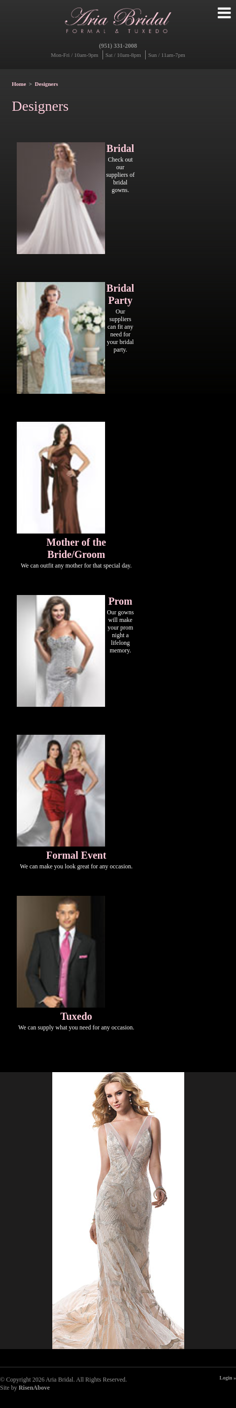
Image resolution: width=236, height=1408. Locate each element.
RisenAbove (34, 1387)
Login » (227, 1378)
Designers (46, 84)
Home (19, 84)
